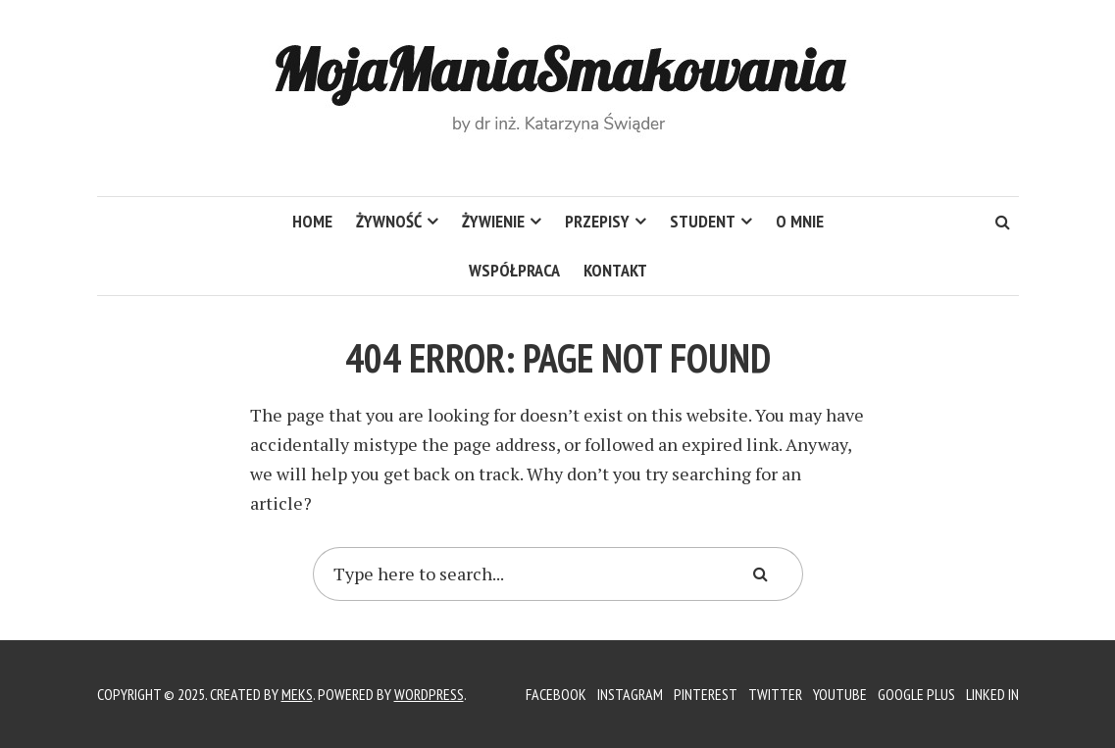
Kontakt (615, 270)
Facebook (556, 694)
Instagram (630, 694)
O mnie (800, 221)
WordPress (429, 694)
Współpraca (514, 270)
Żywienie (493, 221)
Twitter (775, 694)
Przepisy (597, 221)
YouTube (840, 694)
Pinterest (705, 694)
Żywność (389, 221)
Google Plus (916, 694)
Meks (297, 694)
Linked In (992, 694)
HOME (312, 221)
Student (702, 221)
